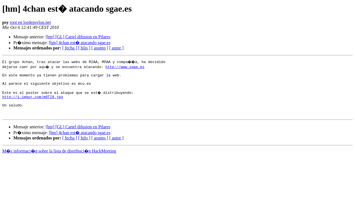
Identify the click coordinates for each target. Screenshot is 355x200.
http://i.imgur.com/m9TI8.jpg (32, 101)
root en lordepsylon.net (30, 22)
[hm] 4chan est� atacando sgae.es (79, 42)
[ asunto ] (99, 48)
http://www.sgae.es (125, 66)
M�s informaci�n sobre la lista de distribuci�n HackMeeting (59, 159)
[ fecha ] (69, 48)
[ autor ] (116, 48)
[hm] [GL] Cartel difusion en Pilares (78, 36)
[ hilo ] (84, 48)
